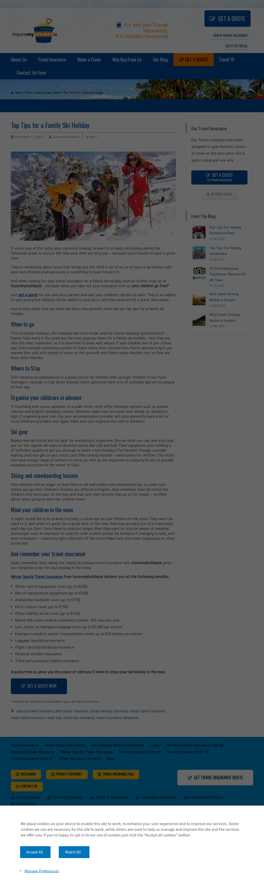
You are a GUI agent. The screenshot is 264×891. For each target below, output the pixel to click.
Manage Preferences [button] (41, 871)
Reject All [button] (73, 852)
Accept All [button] (34, 852)
